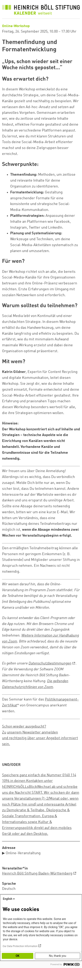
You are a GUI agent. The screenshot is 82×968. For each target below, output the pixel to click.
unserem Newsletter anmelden (32, 732)
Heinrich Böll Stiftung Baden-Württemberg (37, 873)
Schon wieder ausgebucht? (24, 726)
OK (18, 955)
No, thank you (57, 955)
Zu (4, 732)
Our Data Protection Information (20, 946)
